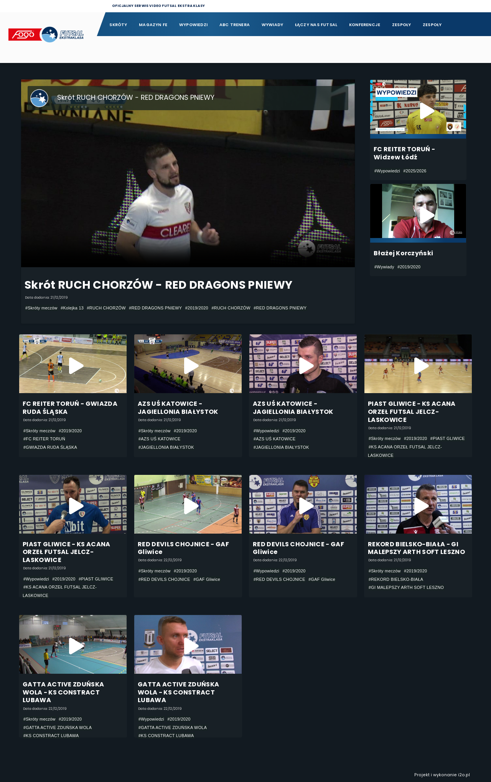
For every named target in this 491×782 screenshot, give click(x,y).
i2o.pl (464, 775)
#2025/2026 (414, 171)
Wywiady (272, 25)
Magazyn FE (153, 25)
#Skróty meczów (41, 308)
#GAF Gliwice (206, 579)
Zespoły (401, 25)
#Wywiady (384, 267)
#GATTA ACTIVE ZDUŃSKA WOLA (57, 727)
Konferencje (364, 25)
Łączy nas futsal (316, 25)
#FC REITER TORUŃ (44, 438)
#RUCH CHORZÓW (106, 308)
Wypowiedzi (193, 25)
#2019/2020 (196, 308)
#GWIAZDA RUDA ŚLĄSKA (50, 447)
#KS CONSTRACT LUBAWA (51, 736)
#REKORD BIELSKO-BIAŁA (396, 579)
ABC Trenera (234, 25)
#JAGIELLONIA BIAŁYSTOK (166, 447)
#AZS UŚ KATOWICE (159, 438)
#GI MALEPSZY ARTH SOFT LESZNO (406, 587)
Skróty (118, 25)
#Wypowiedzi (387, 171)
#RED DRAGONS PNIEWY (155, 308)
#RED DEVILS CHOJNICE (164, 579)
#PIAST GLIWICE (447, 438)
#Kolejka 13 (72, 308)
